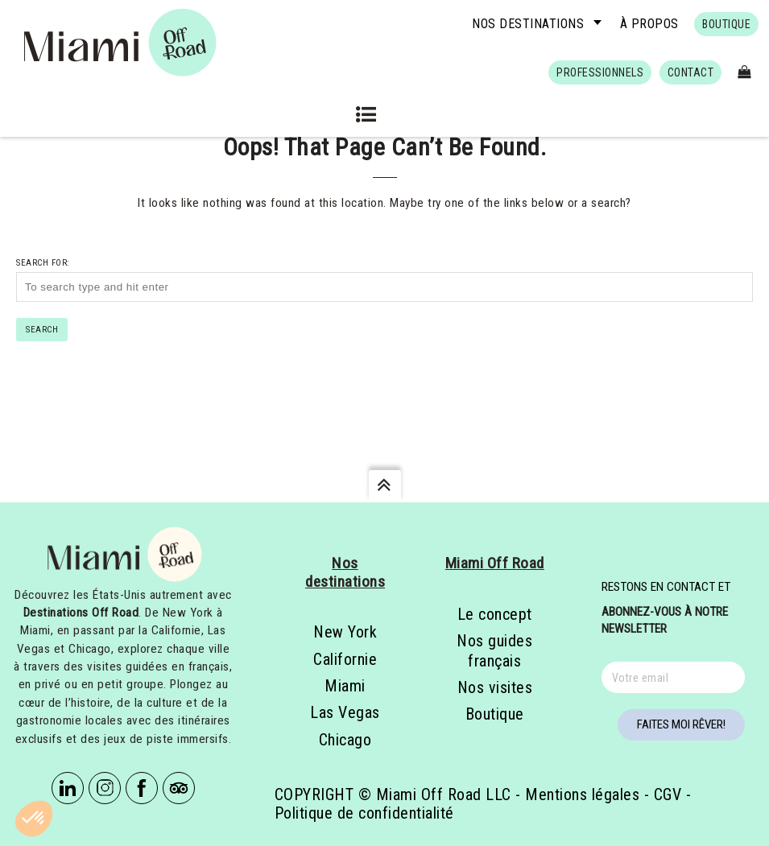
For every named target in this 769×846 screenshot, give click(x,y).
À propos (649, 23)
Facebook (142, 788)
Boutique (494, 714)
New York (345, 632)
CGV (668, 794)
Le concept (494, 614)
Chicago (345, 739)
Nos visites (495, 687)
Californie (345, 659)
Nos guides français (494, 650)
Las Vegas (345, 712)
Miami (345, 685)
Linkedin (68, 788)
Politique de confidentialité (364, 813)
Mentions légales (582, 794)
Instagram (105, 788)
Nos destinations (528, 23)
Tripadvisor (179, 788)
